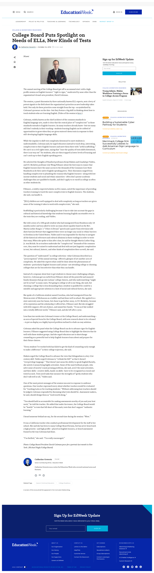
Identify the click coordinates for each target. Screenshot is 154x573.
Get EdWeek (101, 543)
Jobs (107, 21)
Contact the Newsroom (81, 557)
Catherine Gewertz (28, 47)
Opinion (98, 21)
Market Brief (119, 21)
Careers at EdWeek (57, 560)
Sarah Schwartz (107, 100)
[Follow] (57, 459)
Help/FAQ (77, 550)
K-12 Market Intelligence (127, 557)
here (79, 113)
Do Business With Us (126, 543)
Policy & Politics (49, 21)
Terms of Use (72, 567)
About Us (54, 543)
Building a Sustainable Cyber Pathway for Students (118, 123)
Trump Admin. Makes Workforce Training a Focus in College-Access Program (115, 93)
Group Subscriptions (103, 553)
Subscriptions (101, 546)
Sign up (97, 528)
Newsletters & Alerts (103, 550)
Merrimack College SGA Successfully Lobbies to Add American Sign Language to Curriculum (121, 145)
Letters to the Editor (80, 546)
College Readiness (64, 483)
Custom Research (125, 561)
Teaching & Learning (69, 21)
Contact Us (78, 543)
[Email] (65, 528)
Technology (86, 21)
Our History (55, 550)
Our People (55, 553)
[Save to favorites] (14, 62)
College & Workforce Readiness (27, 30)
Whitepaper (107, 119)
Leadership (33, 21)
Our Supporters (56, 557)
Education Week (57, 462)
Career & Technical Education (45, 483)
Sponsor (114, 138)
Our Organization (56, 546)
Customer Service (79, 553)
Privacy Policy (85, 567)
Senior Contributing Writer (43, 462)
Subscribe (133, 12)
